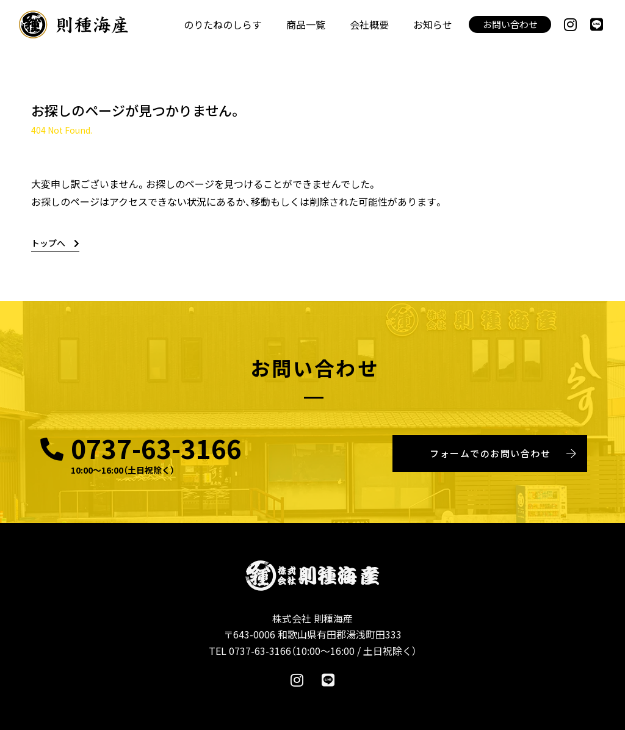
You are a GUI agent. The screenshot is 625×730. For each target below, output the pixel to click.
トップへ (55, 243)
